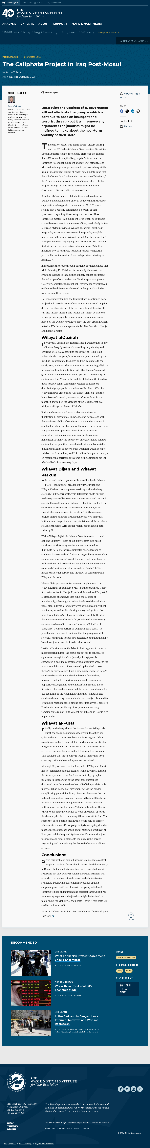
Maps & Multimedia (87, 23)
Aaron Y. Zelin (14, 72)
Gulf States (86, 32)
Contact (10, 1123)
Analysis (9, 23)
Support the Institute (69, 1128)
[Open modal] (134, 40)
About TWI (50, 1128)
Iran (64, 32)
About (43, 23)
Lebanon (73, 32)
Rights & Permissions (44, 1143)
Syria (128, 970)
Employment (10, 1143)
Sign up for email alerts (126, 989)
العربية (32, 77)
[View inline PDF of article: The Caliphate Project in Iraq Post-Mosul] (131, 95)
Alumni (86, 1128)
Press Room (12, 1126)
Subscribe (11, 1129)
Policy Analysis (10, 56)
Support (60, 23)
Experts (27, 23)
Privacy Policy (25, 1143)
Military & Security (22, 32)
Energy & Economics (43, 32)
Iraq (120, 970)
